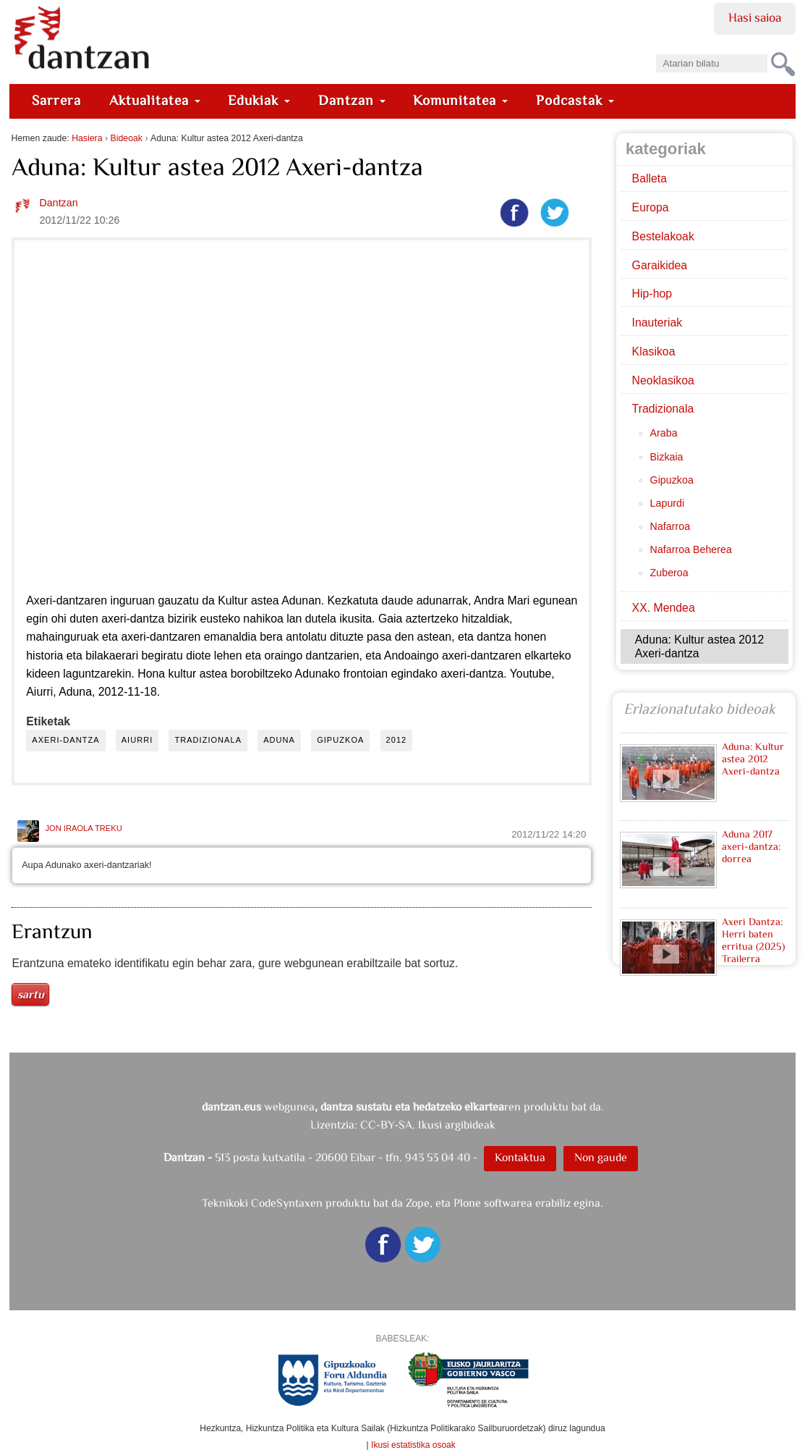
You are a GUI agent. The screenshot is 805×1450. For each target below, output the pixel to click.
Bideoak (127, 138)
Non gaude (600, 1157)
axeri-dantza (65, 739)
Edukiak (259, 100)
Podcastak (575, 100)
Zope (418, 1203)
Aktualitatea (154, 100)
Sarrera (56, 100)
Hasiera (87, 138)
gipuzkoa (340, 739)
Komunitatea (460, 100)
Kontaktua (520, 1157)
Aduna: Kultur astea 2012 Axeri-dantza (753, 759)
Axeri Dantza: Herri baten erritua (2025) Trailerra (753, 940)
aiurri (137, 739)
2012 (396, 739)
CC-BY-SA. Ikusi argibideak (427, 1124)
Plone (467, 1203)
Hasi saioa (754, 17)
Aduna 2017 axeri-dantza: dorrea (751, 846)
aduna (279, 739)
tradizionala (208, 739)
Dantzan (352, 100)
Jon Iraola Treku (83, 828)
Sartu (30, 994)
